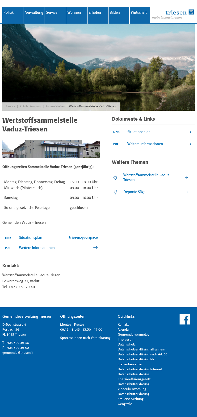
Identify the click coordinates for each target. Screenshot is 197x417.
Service (51, 13)
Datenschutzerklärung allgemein (141, 349)
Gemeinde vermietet (133, 334)
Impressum (126, 339)
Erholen (95, 13)
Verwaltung (34, 13)
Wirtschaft (139, 13)
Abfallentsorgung (30, 106)
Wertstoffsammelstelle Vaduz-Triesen (92, 106)
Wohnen (74, 13)
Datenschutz (126, 344)
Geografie (125, 404)
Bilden (115, 13)
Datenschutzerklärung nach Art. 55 (143, 354)
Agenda (123, 329)
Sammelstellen (55, 106)
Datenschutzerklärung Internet (140, 369)
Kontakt (123, 324)
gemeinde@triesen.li (17, 352)
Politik (9, 13)
